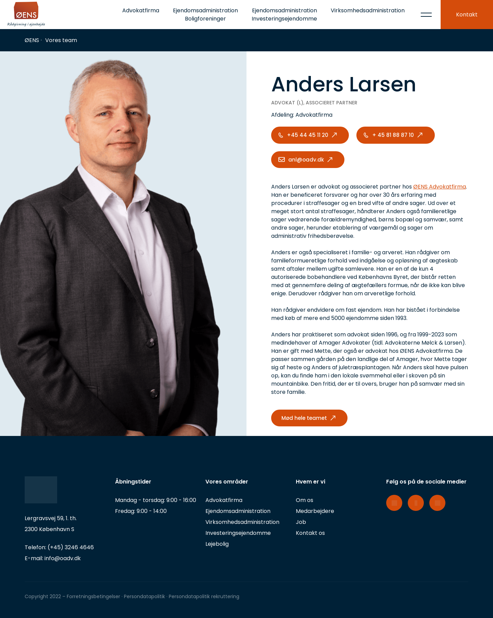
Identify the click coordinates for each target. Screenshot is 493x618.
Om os (304, 500)
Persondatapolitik (145, 596)
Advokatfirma (140, 10)
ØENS (32, 40)
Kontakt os (310, 533)
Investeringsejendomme (238, 533)
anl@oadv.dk (306, 159)
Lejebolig (217, 544)
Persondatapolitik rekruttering (204, 596)
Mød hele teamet (304, 418)
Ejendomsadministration (237, 511)
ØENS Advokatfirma (439, 187)
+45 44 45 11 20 (307, 135)
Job (301, 522)
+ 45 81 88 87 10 (393, 135)
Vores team (61, 40)
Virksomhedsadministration (368, 10)
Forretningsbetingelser (93, 596)
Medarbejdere (315, 511)
